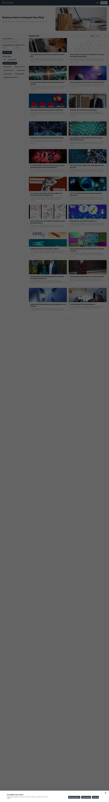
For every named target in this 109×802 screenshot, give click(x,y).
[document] (54, 796)
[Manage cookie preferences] (74, 797)
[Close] (105, 793)
